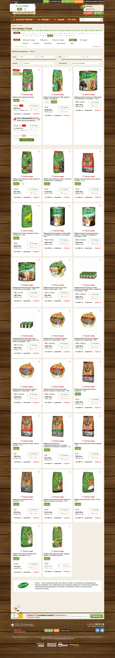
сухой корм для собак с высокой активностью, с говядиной (57, 188)
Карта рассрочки (19, 640)
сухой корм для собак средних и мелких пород (26, 188)
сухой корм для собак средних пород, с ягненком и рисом (57, 563)
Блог (74, 20)
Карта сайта (65, 639)
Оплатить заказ (69, 1)
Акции (61, 20)
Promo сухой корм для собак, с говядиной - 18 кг (26, 242)
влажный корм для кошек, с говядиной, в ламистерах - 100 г (86, 347)
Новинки (46, 1)
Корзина (89, 6)
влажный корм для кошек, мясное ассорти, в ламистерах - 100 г (57, 398)
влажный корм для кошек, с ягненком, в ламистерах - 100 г (56, 347)
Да (19, 9)
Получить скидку (28, 94)
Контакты (101, 1)
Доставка (94, 1)
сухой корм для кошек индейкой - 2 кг (88, 452)
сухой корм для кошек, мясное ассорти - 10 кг (87, 188)
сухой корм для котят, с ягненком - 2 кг (23, 508)
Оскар (32, 51)
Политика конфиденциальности (64, 647)
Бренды (45, 20)
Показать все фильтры (20, 46)
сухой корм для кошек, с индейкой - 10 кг (85, 398)
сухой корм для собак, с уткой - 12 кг (87, 508)
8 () (59, 10)
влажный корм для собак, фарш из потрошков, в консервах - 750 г (87, 97)
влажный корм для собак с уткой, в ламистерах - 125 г (55, 296)
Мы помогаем (79, 1)
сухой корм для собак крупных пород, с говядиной (57, 97)
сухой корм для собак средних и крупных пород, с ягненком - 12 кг (57, 508)
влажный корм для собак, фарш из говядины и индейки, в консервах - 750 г (57, 243)
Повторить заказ (89, 13)
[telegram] (101, 639)
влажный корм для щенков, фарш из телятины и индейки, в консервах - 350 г (86, 243)
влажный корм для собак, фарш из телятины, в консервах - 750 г (26, 296)
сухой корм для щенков (23, 97)
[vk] (97, 639)
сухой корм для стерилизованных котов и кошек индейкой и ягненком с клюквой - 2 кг (57, 453)
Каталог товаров (24, 20)
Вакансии (48, 639)
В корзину (35, 105)
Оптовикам (87, 1)
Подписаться (96, 625)
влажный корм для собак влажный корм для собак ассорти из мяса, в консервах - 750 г (26, 348)
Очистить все (96, 46)
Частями (35, 109)
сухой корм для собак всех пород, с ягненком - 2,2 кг (24, 563)
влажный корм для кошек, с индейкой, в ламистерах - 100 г (25, 398)
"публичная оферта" (46, 645)
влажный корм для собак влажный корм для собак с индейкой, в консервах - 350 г (87, 297)
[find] (101, 19)
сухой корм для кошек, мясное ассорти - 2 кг (26, 452)
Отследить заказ (56, 1)
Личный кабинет (99, 13)
